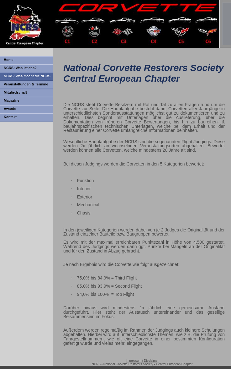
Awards (10, 109)
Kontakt (10, 117)
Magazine (11, 100)
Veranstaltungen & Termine (26, 84)
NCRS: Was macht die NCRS (27, 76)
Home (8, 60)
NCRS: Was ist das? (20, 68)
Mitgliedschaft (15, 92)
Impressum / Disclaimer (142, 360)
